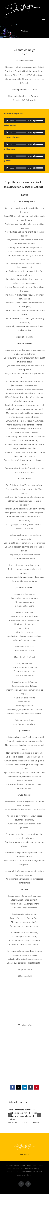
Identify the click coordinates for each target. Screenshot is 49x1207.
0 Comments (33, 1122)
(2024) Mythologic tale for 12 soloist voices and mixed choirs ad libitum (23, 1114)
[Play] (7, 120)
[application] (24, 120)
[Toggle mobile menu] (43, 18)
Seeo (17, 1172)
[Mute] (34, 120)
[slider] (21, 120)
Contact (38, 187)
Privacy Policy (18, 1169)
